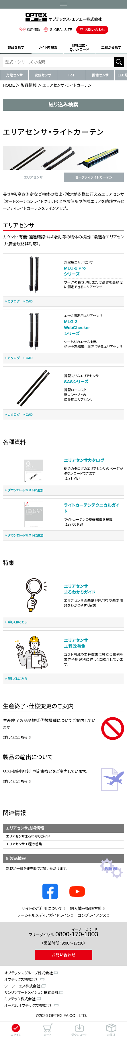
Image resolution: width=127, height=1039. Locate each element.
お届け (111, 1030)
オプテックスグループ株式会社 (28, 973)
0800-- (76, 933)
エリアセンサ (33, 177)
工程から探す (111, 47)
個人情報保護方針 (86, 908)
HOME (9, 85)
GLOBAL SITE (57, 29)
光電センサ (14, 75)
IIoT (72, 75)
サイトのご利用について (42, 908)
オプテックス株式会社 (21, 979)
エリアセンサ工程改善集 (24, 844)
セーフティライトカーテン (93, 177)
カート (47, 1030)
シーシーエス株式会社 (22, 986)
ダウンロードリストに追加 (25, 490)
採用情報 (29, 29)
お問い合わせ (95, 30)
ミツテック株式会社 (19, 999)
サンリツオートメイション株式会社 (31, 992)
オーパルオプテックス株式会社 (28, 1006)
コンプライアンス (92, 915)
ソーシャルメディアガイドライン (43, 915)
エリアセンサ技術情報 (25, 828)
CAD (29, 301)
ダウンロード (79, 1030)
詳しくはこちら (17, 622)
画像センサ (100, 75)
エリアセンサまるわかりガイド (28, 836)
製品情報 (29, 85)
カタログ (14, 301)
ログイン (16, 1030)
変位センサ (43, 75)
